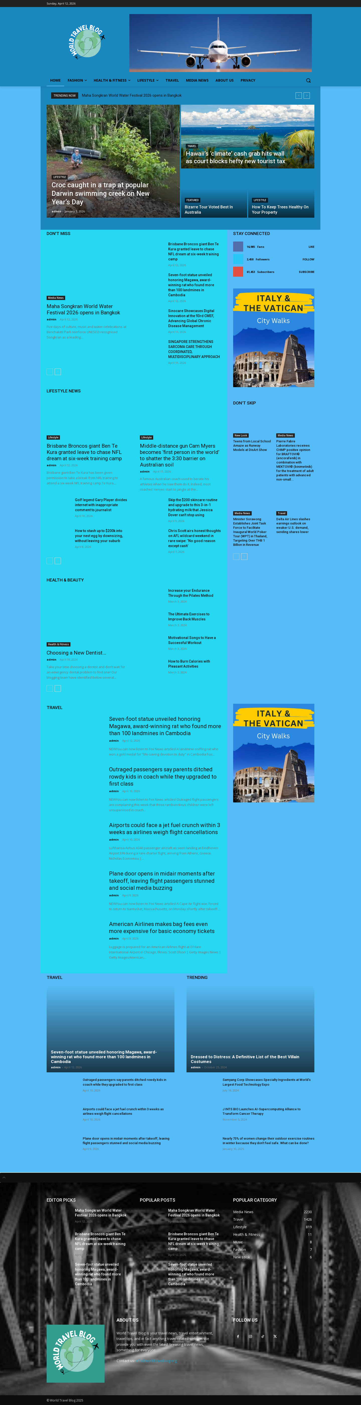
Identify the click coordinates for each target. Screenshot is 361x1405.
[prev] (299, 95)
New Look (241, 435)
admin (51, 319)
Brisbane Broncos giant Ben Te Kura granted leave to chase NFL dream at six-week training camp (84, 452)
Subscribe (306, 272)
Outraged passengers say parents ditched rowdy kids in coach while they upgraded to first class (163, 776)
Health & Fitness (58, 644)
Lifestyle (59, 177)
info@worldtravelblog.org (156, 1360)
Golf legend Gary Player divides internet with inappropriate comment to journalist (101, 505)
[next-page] (58, 372)
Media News (56, 298)
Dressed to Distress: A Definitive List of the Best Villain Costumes (245, 1059)
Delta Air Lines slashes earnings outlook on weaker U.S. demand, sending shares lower (293, 525)
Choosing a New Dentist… (76, 653)
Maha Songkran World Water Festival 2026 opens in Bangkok (132, 95)
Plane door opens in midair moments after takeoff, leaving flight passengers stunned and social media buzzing (162, 880)
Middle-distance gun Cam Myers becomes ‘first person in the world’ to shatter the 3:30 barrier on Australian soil (179, 455)
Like (311, 247)
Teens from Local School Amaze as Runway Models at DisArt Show (252, 445)
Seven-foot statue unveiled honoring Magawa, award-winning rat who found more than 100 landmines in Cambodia (191, 285)
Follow (308, 259)
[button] (308, 80)
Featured (193, 200)
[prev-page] (50, 372)
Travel (192, 146)
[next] (307, 95)
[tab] (180, 1177)
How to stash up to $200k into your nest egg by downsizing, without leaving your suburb (99, 536)
